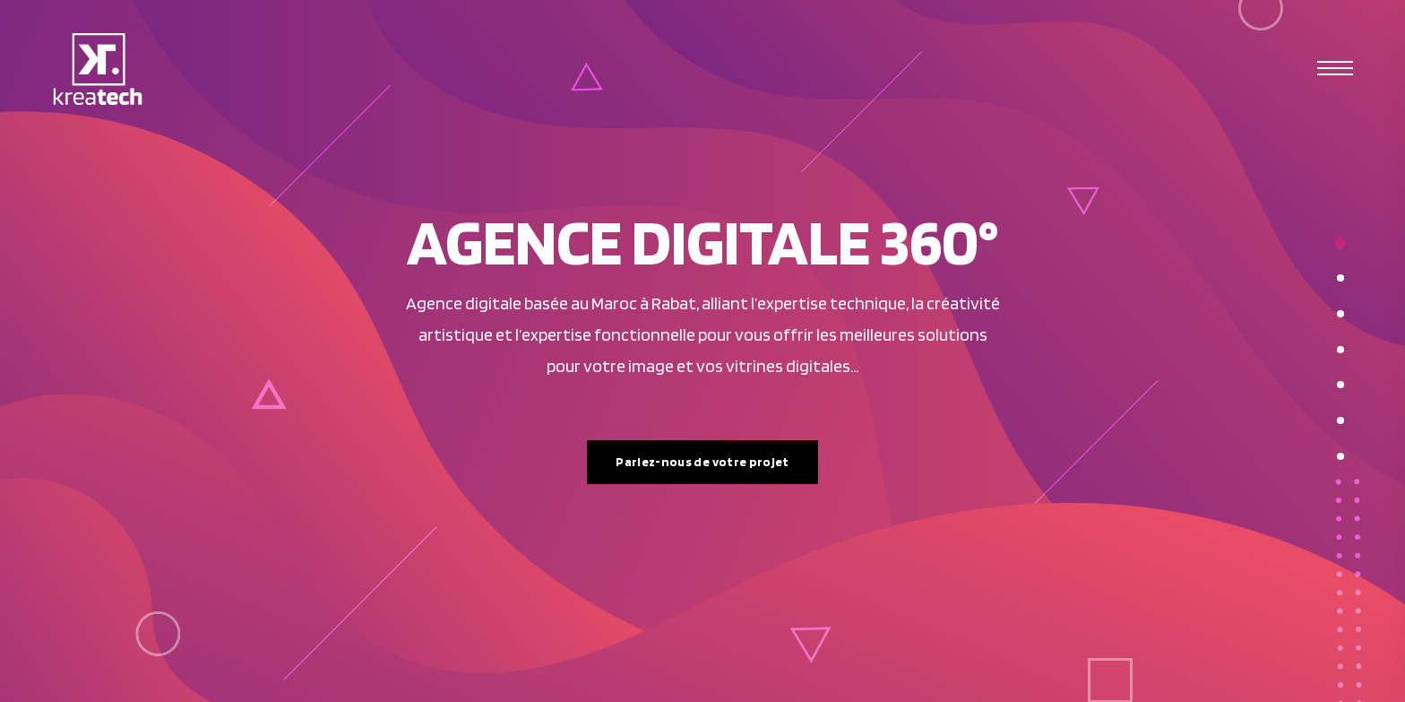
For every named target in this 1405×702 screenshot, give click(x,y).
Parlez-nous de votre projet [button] (702, 462)
